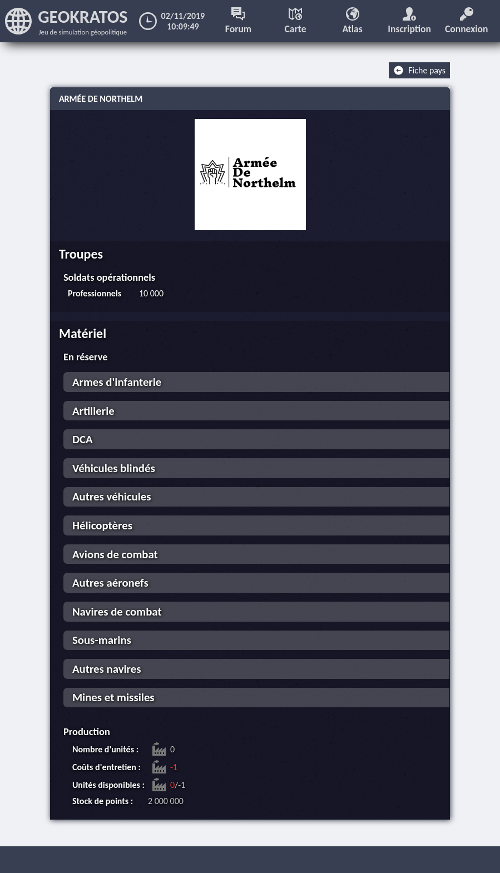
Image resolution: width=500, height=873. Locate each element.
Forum (238, 21)
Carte (295, 21)
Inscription (409, 21)
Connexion (466, 21)
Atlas (352, 21)
